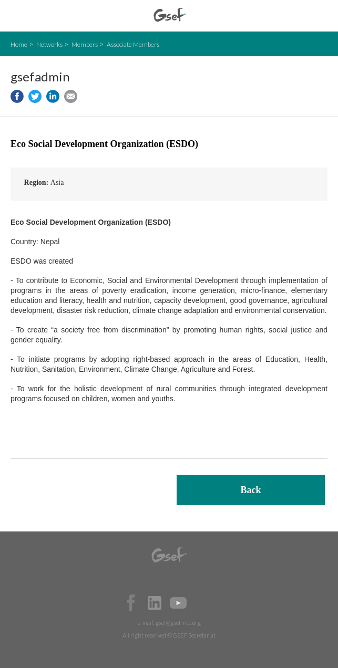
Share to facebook (17, 96)
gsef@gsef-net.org (178, 622)
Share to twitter (35, 96)
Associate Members (133, 44)
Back (250, 490)
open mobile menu (16, 16)
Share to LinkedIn (52, 96)
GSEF (169, 15)
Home (19, 44)
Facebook (130, 602)
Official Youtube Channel (178, 602)
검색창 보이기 (321, 16)
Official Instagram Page (201, 602)
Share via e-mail (70, 96)
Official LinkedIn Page (154, 602)
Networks (49, 44)
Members (84, 44)
